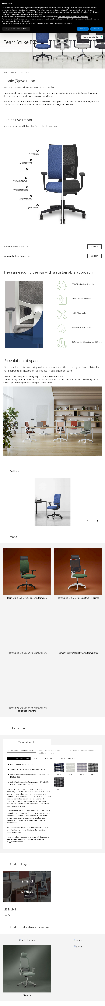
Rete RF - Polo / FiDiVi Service (18, 759)
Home (5, 72)
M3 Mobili (9, 909)
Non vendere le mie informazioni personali (73, 17)
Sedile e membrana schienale (83, 751)
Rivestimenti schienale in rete (21, 751)
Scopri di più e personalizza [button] (16, 29)
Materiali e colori (27, 742)
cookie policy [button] (89, 10)
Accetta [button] (96, 29)
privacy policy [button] (26, 21)
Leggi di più (7, 915)
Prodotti (13, 72)
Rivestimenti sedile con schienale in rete (49, 752)
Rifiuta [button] (82, 29)
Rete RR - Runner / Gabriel (43, 759)
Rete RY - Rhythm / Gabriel (67, 759)
